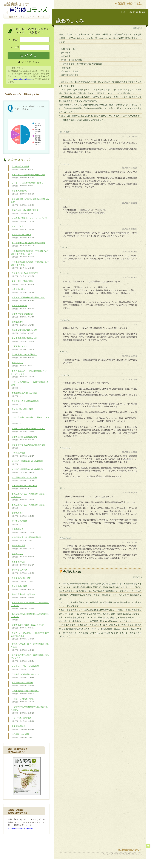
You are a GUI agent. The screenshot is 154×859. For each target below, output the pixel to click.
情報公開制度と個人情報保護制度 (26, 539)
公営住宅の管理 (23, 454)
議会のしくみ (23, 555)
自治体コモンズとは (129, 3)
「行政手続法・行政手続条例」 (25, 692)
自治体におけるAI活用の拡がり (25, 274)
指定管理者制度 (23, 727)
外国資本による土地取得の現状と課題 (28, 176)
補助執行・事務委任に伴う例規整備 (27, 462)
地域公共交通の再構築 (23, 236)
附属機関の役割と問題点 (23, 684)
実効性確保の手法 (23, 571)
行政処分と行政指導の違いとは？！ (27, 676)
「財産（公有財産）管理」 (23, 700)
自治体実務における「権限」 (24, 356)
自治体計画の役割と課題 (22, 411)
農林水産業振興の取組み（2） (24, 331)
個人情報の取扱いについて (130, 850)
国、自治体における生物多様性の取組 (28, 244)
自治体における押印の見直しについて (28, 430)
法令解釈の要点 (23, 291)
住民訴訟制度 (23, 531)
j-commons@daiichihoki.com (22, 79)
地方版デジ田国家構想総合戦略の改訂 (28, 299)
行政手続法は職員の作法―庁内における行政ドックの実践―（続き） (30, 254)
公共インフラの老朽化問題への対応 (27, 184)
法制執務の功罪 (23, 547)
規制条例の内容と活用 (23, 579)
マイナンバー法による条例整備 (26, 668)
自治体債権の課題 (23, 588)
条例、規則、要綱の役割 (23, 282)
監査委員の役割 (23, 563)
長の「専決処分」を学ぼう (24, 596)
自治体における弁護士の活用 (24, 438)
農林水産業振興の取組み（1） (24, 340)
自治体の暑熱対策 (23, 192)
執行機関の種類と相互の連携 (24, 479)
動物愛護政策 (23, 323)
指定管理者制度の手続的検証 (24, 487)
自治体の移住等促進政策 (23, 315)
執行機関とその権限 (23, 736)
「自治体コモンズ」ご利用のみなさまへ (21, 94)
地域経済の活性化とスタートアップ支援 (29, 220)
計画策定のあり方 (23, 348)
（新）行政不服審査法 (23, 719)
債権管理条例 (23, 514)
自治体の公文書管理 (23, 168)
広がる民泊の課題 (19, 522)
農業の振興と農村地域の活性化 (25, 211)
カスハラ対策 (23, 228)
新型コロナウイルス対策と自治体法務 (28, 446)
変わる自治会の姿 (23, 307)
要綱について (23, 364)
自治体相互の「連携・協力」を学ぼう (29, 626)
